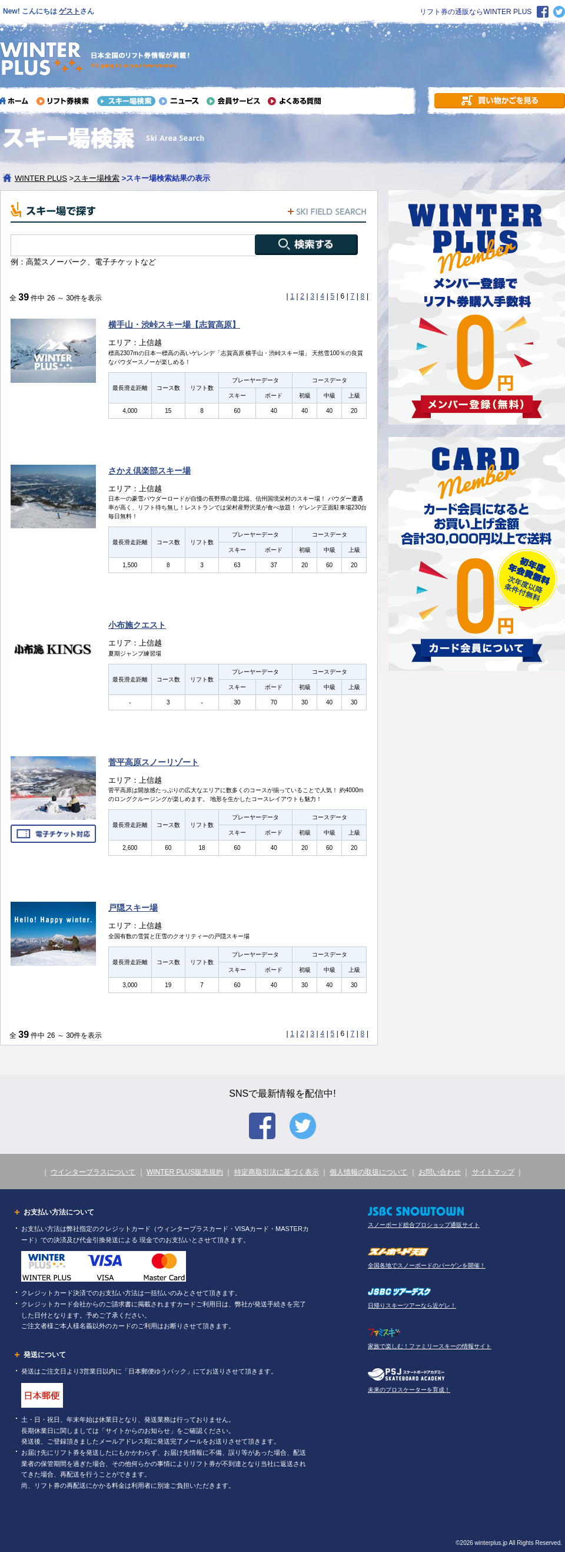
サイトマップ (493, 1172)
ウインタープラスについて (93, 1172)
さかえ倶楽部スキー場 (149, 470)
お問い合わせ (439, 1172)
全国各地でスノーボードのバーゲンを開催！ (427, 1265)
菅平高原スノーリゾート (153, 762)
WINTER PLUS (41, 178)
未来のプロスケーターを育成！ (409, 1389)
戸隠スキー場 (133, 907)
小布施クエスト (137, 625)
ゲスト (69, 11)
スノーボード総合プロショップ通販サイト (424, 1225)
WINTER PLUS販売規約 (185, 1172)
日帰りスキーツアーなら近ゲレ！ (412, 1305)
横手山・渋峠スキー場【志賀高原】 (174, 324)
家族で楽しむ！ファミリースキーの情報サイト (429, 1346)
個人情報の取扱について (368, 1172)
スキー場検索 (96, 178)
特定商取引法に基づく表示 (276, 1172)
